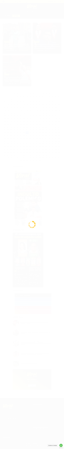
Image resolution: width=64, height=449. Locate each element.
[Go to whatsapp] (61, 445)
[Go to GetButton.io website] (61, 447)
